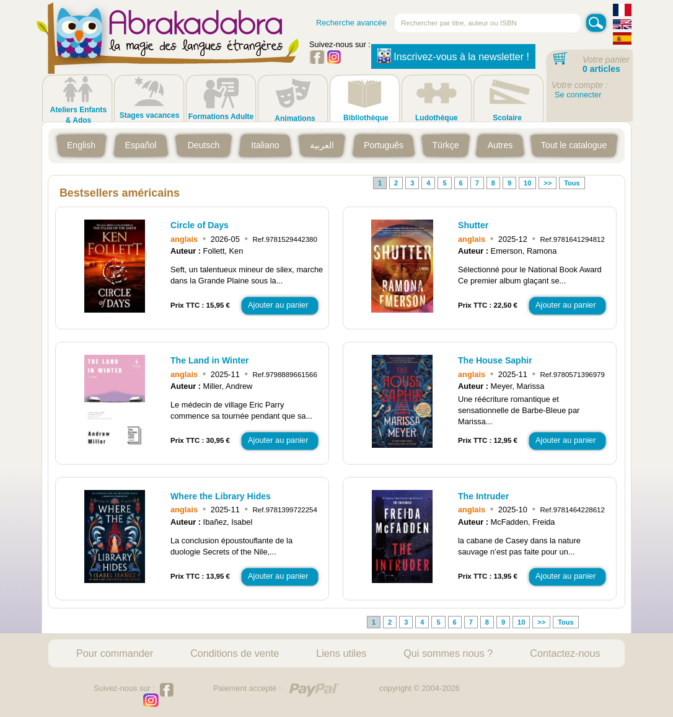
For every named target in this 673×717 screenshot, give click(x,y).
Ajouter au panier (278, 305)
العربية (322, 145)
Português (383, 145)
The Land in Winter (209, 360)
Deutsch (204, 145)
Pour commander (114, 653)
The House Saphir (495, 360)
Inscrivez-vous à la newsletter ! (453, 55)
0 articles (601, 69)
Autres (500, 145)
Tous (571, 183)
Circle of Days (199, 225)
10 (527, 183)
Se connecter (578, 94)
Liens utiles (341, 653)
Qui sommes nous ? (448, 653)
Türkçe (445, 145)
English (81, 145)
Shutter (473, 225)
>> (547, 183)
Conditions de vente (234, 653)
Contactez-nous (565, 653)
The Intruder (483, 496)
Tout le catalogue (574, 145)
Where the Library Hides (220, 496)
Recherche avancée (351, 22)
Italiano (265, 145)
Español (141, 145)
